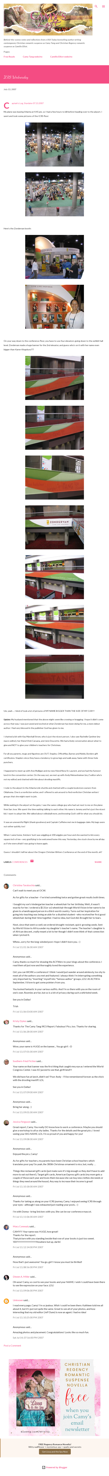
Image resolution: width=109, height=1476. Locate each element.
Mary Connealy (21, 1226)
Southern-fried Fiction (24, 1061)
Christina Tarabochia (24, 885)
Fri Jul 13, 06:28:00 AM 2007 (28, 1031)
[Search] (96, 5)
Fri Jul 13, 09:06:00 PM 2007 (28, 1290)
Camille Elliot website (61, 56)
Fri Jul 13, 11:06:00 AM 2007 (28, 1216)
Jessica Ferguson (21, 1121)
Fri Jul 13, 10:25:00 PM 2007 (28, 1317)
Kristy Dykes (19, 1021)
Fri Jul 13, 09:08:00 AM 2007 (28, 1139)
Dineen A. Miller (21, 1276)
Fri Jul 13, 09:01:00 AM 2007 (28, 1112)
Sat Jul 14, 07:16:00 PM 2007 (28, 1337)
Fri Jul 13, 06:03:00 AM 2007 (28, 1011)
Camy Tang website (32, 56)
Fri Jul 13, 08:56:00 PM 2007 (28, 1267)
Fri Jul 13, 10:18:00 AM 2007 (28, 1186)
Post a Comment (12, 1345)
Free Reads (9, 56)
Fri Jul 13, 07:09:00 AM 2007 (28, 1092)
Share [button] (98, 862)
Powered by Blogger (54, 1467)
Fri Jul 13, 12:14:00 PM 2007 (28, 1247)
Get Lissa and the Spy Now (55, 1451)
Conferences (20, 862)
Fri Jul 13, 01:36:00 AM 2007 (28, 947)
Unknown (18, 1300)
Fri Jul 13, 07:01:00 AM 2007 (28, 1051)
